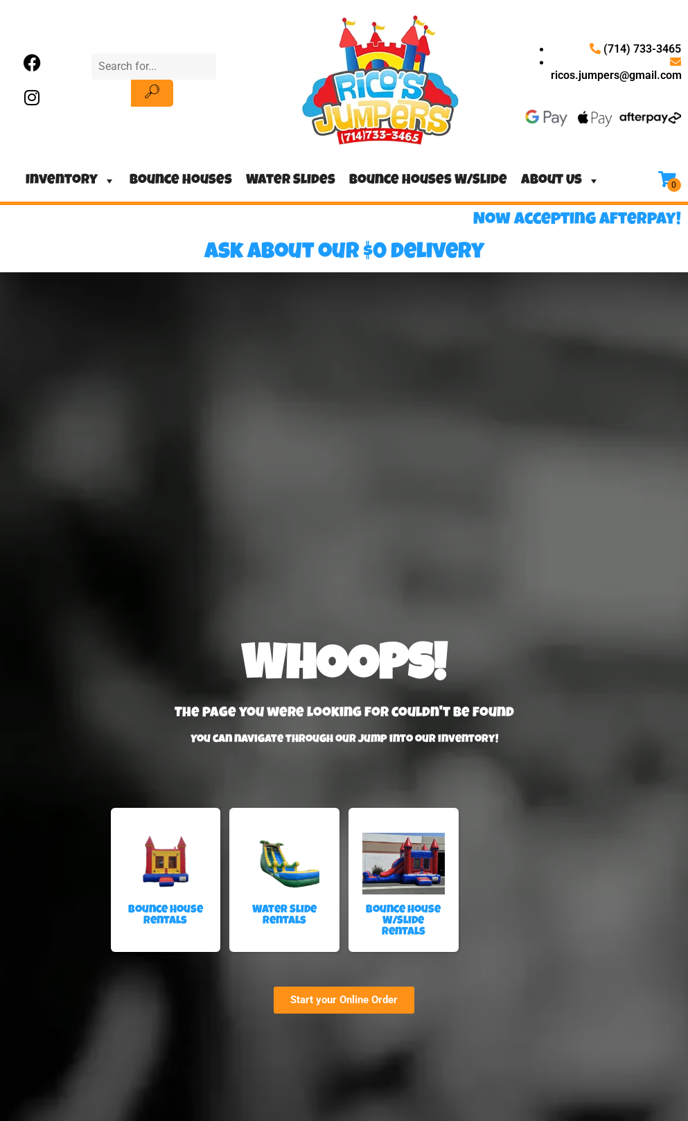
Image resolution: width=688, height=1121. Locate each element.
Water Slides (290, 181)
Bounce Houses (181, 181)
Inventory (71, 181)
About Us (560, 181)
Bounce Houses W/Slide (428, 181)
